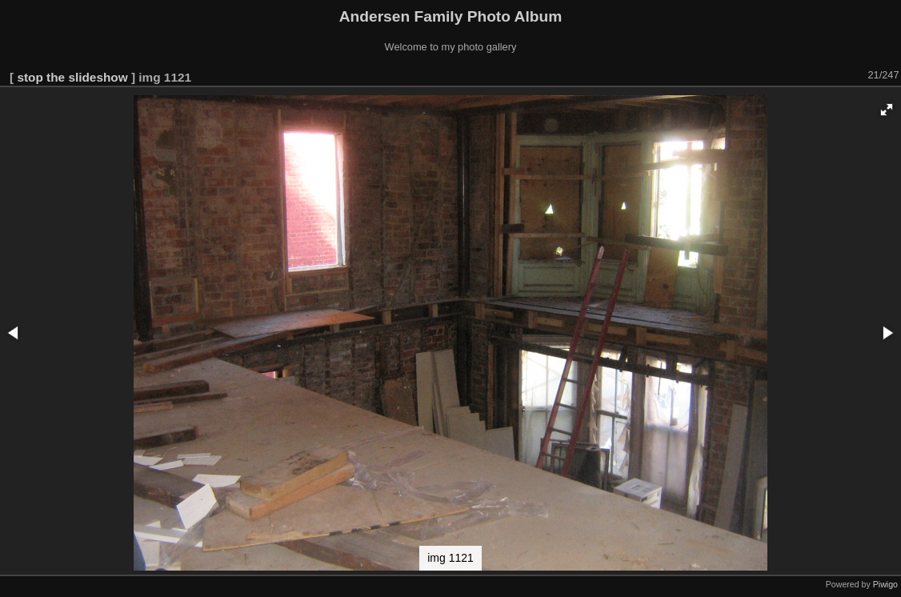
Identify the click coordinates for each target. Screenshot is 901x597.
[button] (886, 109)
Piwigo (885, 584)
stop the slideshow (72, 77)
